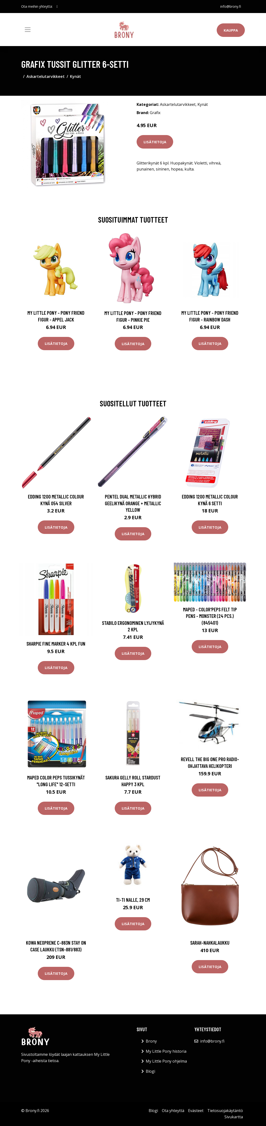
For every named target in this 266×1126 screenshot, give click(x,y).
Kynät (75, 76)
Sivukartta (233, 1116)
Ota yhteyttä (173, 1110)
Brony (151, 1041)
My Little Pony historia (166, 1051)
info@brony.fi (230, 6)
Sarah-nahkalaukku (209, 943)
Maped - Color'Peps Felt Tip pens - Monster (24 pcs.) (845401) (210, 616)
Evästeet (195, 1110)
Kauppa (231, 30)
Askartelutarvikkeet (45, 76)
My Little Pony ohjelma (166, 1061)
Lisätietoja (155, 141)
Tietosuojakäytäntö (225, 1110)
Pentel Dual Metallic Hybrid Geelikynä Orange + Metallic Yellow (133, 503)
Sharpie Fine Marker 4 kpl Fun (55, 644)
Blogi (150, 1071)
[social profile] (57, 6)
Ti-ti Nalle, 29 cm (133, 900)
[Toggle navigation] (27, 29)
